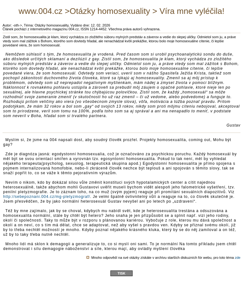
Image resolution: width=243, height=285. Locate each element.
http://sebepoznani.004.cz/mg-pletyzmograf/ (46, 196)
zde (237, 257)
